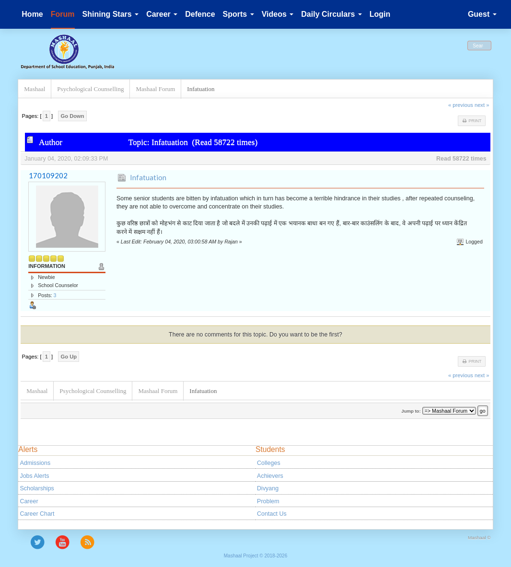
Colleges (268, 463)
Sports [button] (238, 14)
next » (482, 105)
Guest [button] (482, 14)
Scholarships (37, 488)
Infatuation (148, 177)
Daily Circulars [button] (331, 14)
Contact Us (272, 513)
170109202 (48, 175)
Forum (63, 14)
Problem (268, 501)
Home (32, 14)
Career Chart (37, 513)
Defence (200, 14)
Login (380, 14)
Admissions (35, 463)
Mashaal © (479, 537)
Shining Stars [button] (110, 14)
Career (29, 501)
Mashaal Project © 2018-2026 (255, 555)
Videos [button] (278, 14)
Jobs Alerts (34, 476)
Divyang (268, 488)
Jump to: (410, 411)
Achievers (270, 476)
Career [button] (161, 14)
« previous (460, 105)
